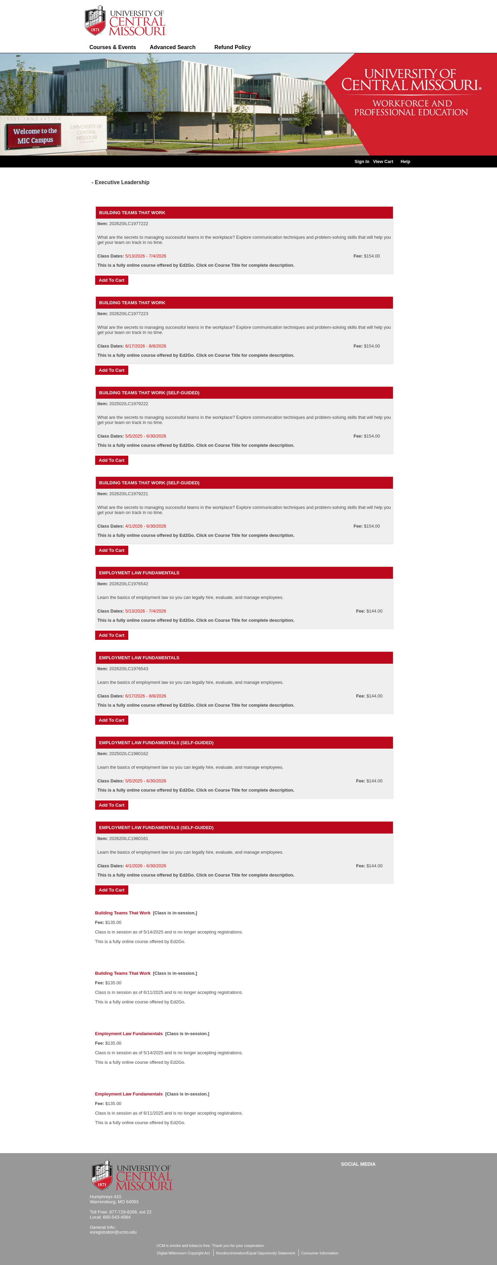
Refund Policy (232, 47)
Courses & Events (112, 47)
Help (405, 161)
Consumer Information (319, 1253)
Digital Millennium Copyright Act (183, 1253)
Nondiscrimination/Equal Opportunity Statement (255, 1253)
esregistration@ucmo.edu (113, 1232)
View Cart (383, 161)
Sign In (362, 161)
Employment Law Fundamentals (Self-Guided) (156, 742)
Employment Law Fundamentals (139, 572)
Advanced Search (172, 47)
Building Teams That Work (132, 212)
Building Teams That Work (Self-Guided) (149, 392)
